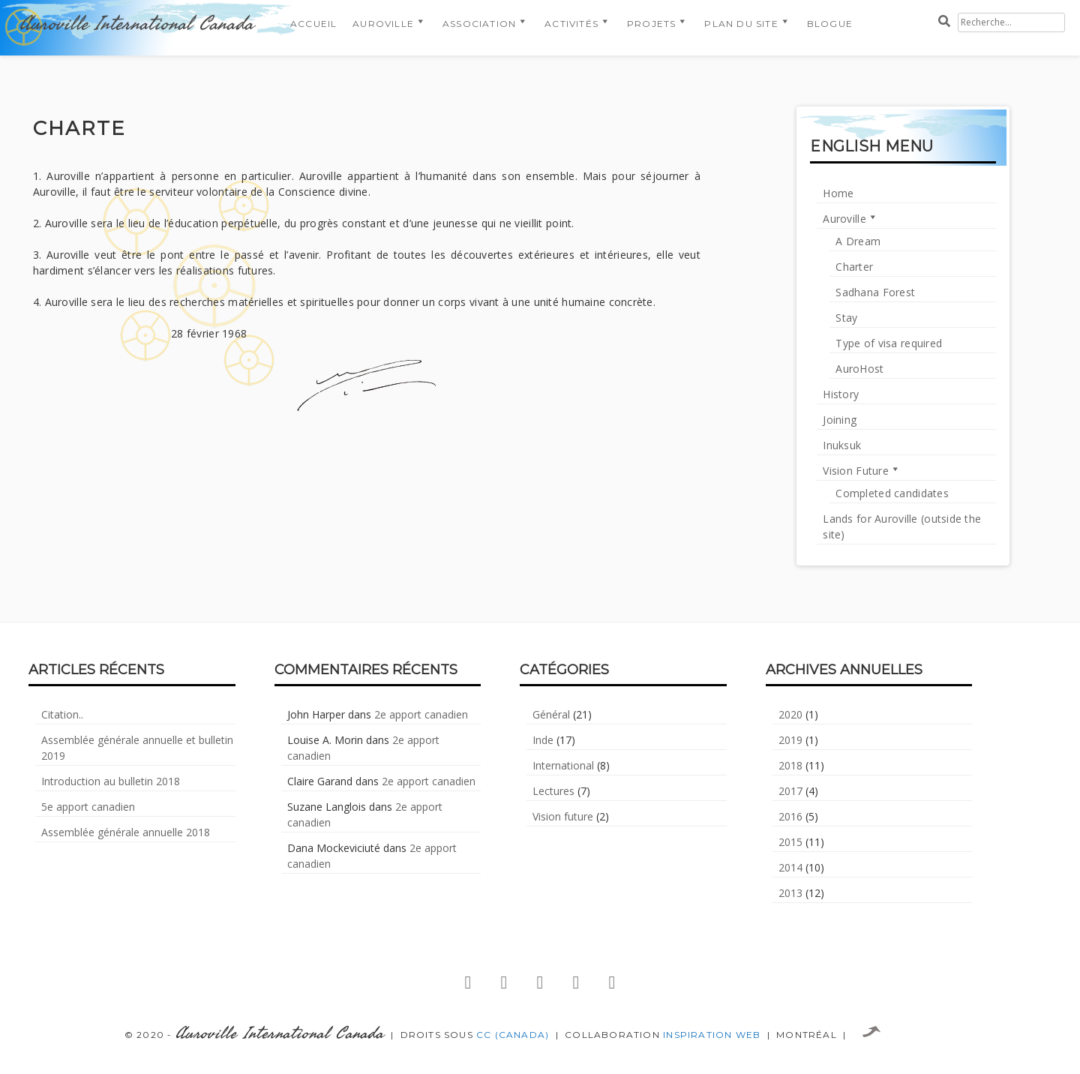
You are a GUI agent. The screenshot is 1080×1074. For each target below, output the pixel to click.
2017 (790, 791)
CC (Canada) (512, 1034)
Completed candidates (892, 493)
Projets (651, 23)
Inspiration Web (711, 1034)
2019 (790, 740)
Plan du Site (741, 23)
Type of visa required (889, 343)
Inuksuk (842, 445)
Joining (839, 419)
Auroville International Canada (137, 24)
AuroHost (860, 369)
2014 (790, 867)
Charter (854, 267)
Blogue (830, 23)
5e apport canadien (88, 807)
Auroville (383, 23)
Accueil (313, 23)
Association (479, 23)
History (841, 394)
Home (838, 193)
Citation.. (62, 714)
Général (551, 714)
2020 (790, 714)
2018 (790, 765)
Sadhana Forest (875, 292)
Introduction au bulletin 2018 (110, 781)
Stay (846, 317)
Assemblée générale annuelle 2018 (125, 832)
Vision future (562, 816)
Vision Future (856, 471)
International (563, 765)
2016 (790, 816)
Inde (543, 740)
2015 (790, 842)
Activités (571, 23)
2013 (790, 893)
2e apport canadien (421, 714)
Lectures (553, 791)
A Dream (858, 241)
